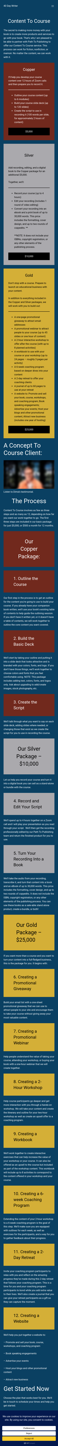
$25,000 (29, 429)
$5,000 (29, 131)
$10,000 (29, 256)
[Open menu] (52, 6)
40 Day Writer (11, 5)
